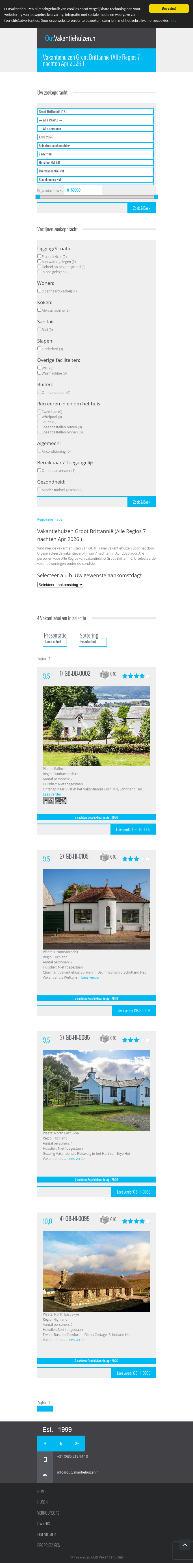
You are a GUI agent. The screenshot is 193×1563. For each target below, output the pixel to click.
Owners (43, 1523)
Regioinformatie (49, 519)
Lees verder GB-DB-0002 (133, 829)
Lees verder (52, 794)
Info (173, 20)
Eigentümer (46, 1534)
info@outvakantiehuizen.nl (78, 1472)
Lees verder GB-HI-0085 (133, 1191)
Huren (42, 1502)
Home (41, 1491)
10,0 (47, 1221)
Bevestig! (169, 8)
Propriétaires (48, 1545)
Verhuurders (48, 1512)
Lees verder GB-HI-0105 (134, 1010)
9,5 (46, 676)
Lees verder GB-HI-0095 (133, 1373)
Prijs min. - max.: (50, 190)
